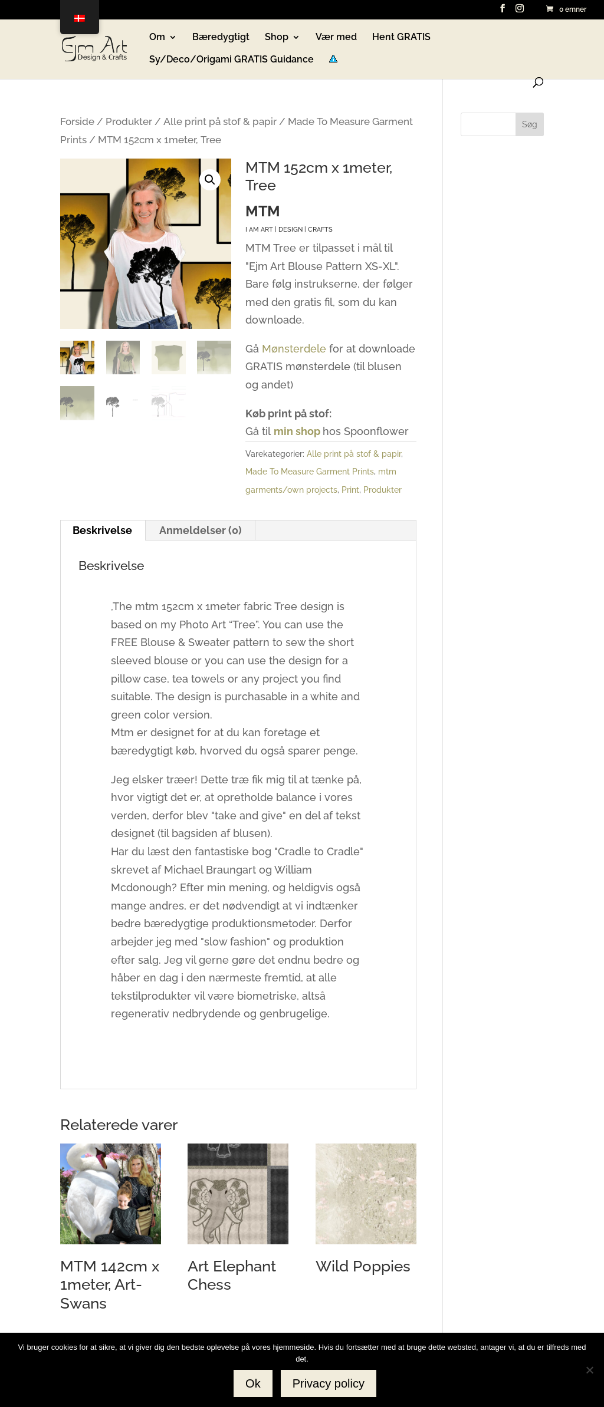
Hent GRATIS (401, 37)
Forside (77, 121)
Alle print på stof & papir (220, 121)
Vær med (336, 37)
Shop (276, 37)
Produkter (129, 121)
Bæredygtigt (221, 37)
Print (350, 490)
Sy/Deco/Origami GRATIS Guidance (231, 60)
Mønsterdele (294, 348)
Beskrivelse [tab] (102, 530)
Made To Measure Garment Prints (309, 471)
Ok (253, 1383)
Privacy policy (329, 1383)
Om (157, 37)
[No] (589, 1370)
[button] (210, 179)
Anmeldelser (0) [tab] (200, 530)
